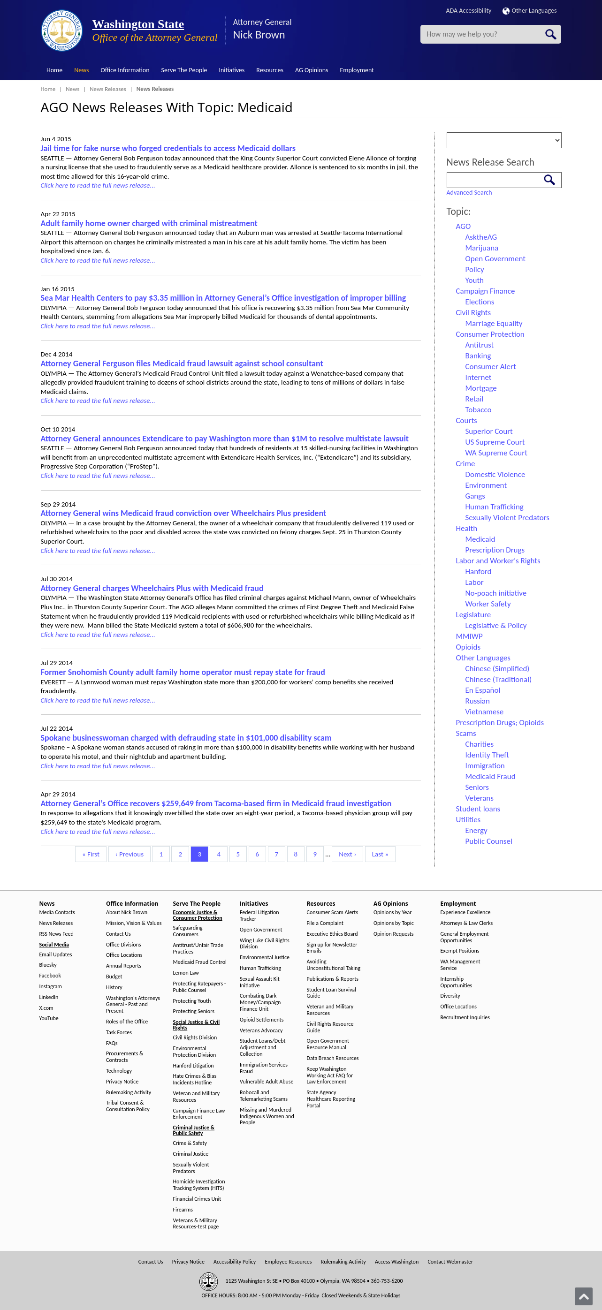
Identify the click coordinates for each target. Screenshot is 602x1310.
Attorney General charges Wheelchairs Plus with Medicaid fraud (152, 588)
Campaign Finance (485, 291)
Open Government (495, 259)
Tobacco (478, 410)
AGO (463, 226)
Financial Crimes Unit (197, 1199)
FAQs (111, 1043)
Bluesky (48, 965)
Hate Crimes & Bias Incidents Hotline (195, 1079)
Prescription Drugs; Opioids (500, 722)
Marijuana (482, 248)
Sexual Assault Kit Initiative (260, 982)
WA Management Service (460, 965)
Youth (474, 280)
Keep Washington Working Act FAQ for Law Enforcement (330, 1075)
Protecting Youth (192, 1001)
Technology (119, 1071)
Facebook (50, 976)
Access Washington (397, 1262)
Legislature (473, 615)
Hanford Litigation (193, 1066)
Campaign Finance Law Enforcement (199, 1114)
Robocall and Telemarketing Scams (264, 1096)
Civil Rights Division (195, 1038)
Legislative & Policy (496, 625)
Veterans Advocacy (261, 1031)
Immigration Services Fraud (264, 1068)
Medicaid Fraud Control (200, 962)
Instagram (50, 987)
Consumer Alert (490, 366)
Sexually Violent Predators (507, 517)
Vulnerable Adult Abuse (267, 1082)
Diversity (450, 996)
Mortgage (481, 388)
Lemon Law (186, 973)
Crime (465, 464)
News (81, 70)
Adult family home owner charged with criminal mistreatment (149, 223)
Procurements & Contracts (124, 1057)
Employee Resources (288, 1262)
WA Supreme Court (496, 453)
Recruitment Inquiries (465, 1018)
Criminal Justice (191, 1154)
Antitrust (479, 345)
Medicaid (480, 539)
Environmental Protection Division (194, 1051)
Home (54, 70)
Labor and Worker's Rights (498, 561)
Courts (466, 420)
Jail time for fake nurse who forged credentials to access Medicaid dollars (168, 148)
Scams (466, 733)
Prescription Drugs (495, 550)
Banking (478, 356)
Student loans (478, 809)
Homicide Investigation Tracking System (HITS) (199, 1185)
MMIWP (469, 636)
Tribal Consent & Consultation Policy (128, 1106)
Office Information (125, 70)
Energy (476, 830)
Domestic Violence (495, 474)
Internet (478, 377)
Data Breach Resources (333, 1058)
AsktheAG (481, 237)
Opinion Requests (393, 934)
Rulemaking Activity (128, 1093)
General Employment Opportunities (465, 937)
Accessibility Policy (234, 1262)
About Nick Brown (126, 912)
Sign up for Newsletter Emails (332, 948)
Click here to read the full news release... (98, 185)
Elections (480, 302)
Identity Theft (487, 755)
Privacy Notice (122, 1082)
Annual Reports (123, 966)
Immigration (485, 766)
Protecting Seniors (193, 1011)
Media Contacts (57, 912)
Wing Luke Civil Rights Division (265, 944)
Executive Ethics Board (332, 934)
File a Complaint (325, 923)
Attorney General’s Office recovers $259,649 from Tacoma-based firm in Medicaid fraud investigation (216, 803)
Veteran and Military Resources (196, 1096)
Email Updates (55, 955)
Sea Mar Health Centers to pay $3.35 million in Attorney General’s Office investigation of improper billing (223, 298)
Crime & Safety (190, 1143)
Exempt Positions (460, 951)
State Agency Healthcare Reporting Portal (331, 1099)
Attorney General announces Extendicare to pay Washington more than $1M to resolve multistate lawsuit (225, 438)
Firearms (183, 1210)
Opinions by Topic (393, 923)
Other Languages (530, 11)
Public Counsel (488, 841)
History (114, 987)
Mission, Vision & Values (133, 923)
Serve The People (184, 70)
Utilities (468, 820)
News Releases (108, 88)
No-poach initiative (496, 593)
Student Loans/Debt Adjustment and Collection (262, 1047)
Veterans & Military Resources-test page (196, 1224)
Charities (479, 744)
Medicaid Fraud (490, 776)
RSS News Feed (56, 934)
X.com (46, 1008)
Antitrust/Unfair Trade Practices (198, 948)
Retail (474, 399)
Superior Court (489, 431)
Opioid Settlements (261, 1020)
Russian (477, 701)
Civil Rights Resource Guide (330, 1027)
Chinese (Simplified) (497, 669)
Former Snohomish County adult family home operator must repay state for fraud (183, 672)
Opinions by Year (392, 912)
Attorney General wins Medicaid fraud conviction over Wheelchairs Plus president (184, 513)
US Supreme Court (495, 442)
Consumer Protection (490, 334)
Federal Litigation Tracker (259, 915)
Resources (269, 70)
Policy (474, 269)
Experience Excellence (466, 912)
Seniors (477, 787)
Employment (357, 70)
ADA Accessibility (469, 11)
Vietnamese (484, 712)
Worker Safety (488, 604)
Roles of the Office (127, 1022)
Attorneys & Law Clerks (467, 923)
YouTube (49, 1018)
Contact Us (118, 934)
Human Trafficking (494, 507)
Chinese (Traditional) (498, 679)
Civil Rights (473, 313)
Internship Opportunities (456, 982)
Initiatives (231, 70)
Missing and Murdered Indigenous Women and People (267, 1116)
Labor (474, 582)
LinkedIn (49, 997)
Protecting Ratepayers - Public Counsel (199, 987)
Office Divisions (123, 945)
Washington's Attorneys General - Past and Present (133, 1005)
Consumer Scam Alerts (332, 912)
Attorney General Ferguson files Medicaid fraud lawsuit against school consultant (182, 363)
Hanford (478, 571)
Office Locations (124, 955)
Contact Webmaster (450, 1262)
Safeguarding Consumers (188, 931)
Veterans (479, 798)
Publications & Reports (332, 979)
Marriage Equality (494, 323)
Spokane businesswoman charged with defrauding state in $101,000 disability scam (186, 738)
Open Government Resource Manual (328, 1044)
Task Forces (119, 1033)
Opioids (468, 647)
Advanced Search (469, 193)
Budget (114, 977)
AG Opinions (311, 70)
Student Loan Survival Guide (331, 993)
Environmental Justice (265, 957)
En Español (483, 690)
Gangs (475, 496)
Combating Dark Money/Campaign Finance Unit (260, 1002)
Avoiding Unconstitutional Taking (334, 965)
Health (467, 528)
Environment (486, 485)
